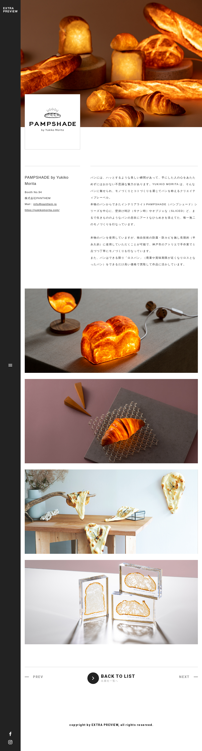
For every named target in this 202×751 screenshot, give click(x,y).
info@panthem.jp (45, 204)
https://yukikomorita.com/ (42, 210)
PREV (38, 677)
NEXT (184, 677)
